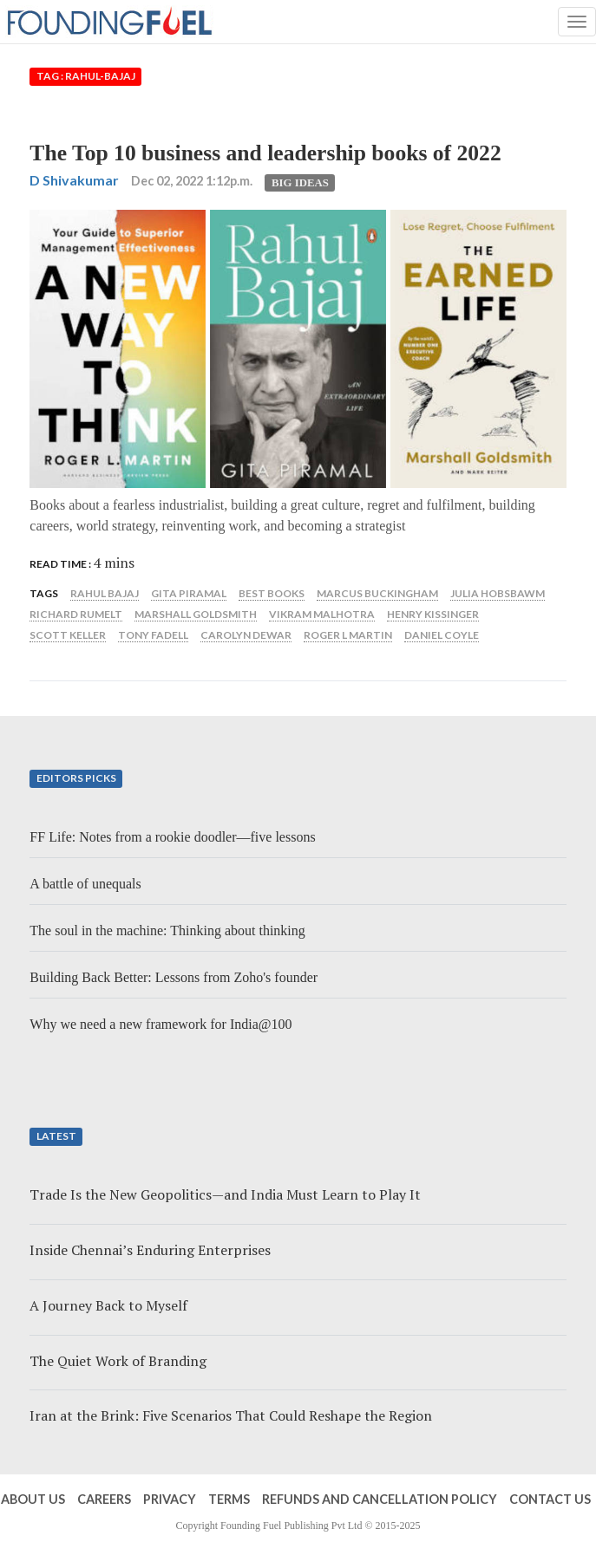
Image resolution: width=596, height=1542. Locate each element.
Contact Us (550, 1499)
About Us (33, 1499)
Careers (104, 1499)
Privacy (169, 1499)
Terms (229, 1499)
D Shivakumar (74, 180)
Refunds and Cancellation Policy (379, 1499)
